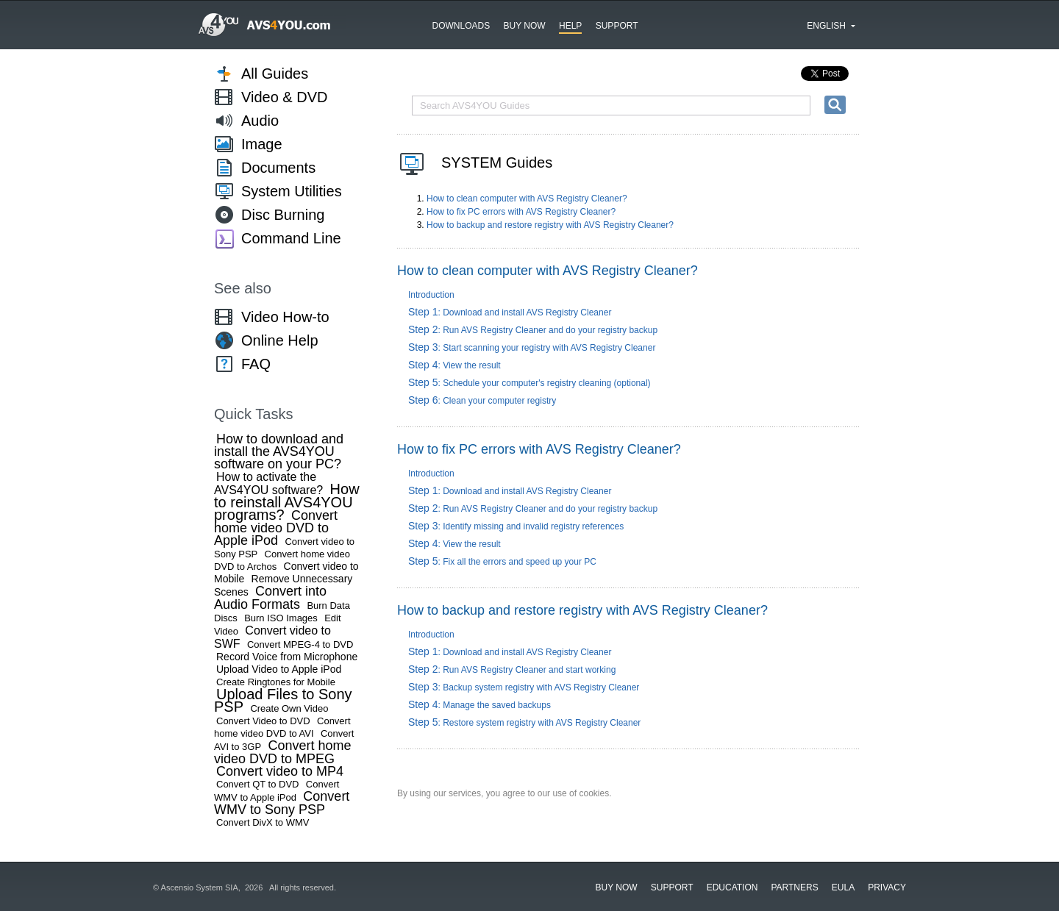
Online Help (279, 340)
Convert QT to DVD (257, 784)
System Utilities (291, 191)
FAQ (256, 364)
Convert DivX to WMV (262, 822)
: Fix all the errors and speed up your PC (502, 562)
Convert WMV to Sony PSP (281, 803)
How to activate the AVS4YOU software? (268, 483)
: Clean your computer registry (482, 401)
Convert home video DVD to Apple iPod (276, 528)
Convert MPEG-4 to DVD (300, 644)
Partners (794, 887)
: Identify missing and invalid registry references (516, 526)
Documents (278, 168)
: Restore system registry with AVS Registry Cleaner (524, 723)
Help (570, 26)
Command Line (291, 238)
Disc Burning (282, 215)
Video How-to (285, 317)
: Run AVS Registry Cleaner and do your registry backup (532, 330)
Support (617, 26)
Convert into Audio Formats (270, 598)
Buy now (525, 26)
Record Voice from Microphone (286, 656)
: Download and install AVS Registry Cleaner (509, 312)
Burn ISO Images (281, 618)
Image (261, 144)
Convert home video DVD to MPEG (282, 752)
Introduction (431, 295)
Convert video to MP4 (279, 771)
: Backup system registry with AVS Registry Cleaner (523, 687)
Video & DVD (284, 97)
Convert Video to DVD (263, 720)
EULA (843, 887)
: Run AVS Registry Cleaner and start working (512, 670)
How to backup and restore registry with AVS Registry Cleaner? (550, 225)
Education (732, 887)
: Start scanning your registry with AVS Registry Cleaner (531, 348)
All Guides (274, 73)
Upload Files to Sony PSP (283, 700)
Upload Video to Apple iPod (278, 669)
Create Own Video (289, 708)
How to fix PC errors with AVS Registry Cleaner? (521, 212)
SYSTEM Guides (496, 162)
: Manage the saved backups (479, 705)
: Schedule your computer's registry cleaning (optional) (529, 383)
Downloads (461, 26)
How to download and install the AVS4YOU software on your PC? (278, 451)
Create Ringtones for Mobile (275, 681)
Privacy (887, 887)
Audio (260, 120)
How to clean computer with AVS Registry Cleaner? (527, 198)
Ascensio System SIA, (202, 887)
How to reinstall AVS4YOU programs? (287, 502)
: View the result (454, 365)
